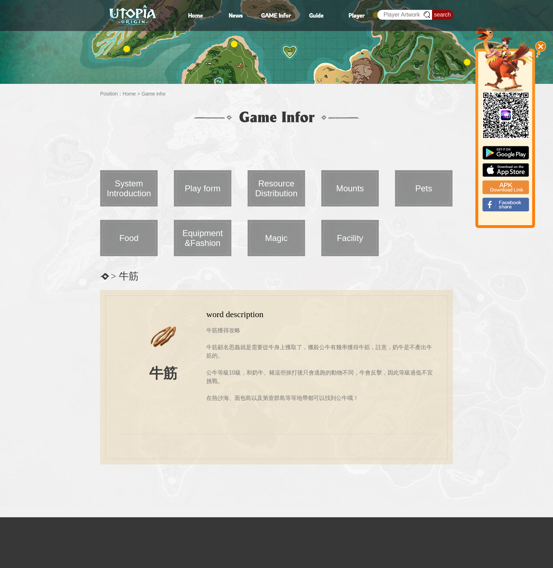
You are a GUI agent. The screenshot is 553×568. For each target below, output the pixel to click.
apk (505, 187)
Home (129, 94)
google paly (505, 153)
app (505, 170)
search (442, 15)
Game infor (153, 94)
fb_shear (505, 204)
